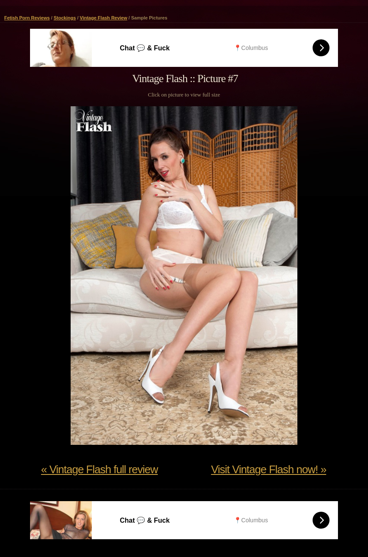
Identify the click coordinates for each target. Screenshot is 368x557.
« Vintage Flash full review (99, 469)
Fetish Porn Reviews (27, 17)
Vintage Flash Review (103, 17)
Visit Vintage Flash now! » (268, 469)
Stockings (65, 17)
